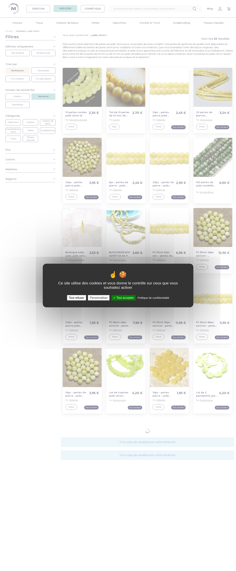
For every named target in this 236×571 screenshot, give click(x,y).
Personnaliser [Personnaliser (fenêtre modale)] (99, 297)
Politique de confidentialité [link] (153, 297)
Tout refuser (76, 297)
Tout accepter (123, 297)
